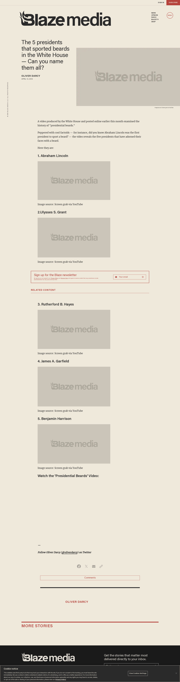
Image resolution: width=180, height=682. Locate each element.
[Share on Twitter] (86, 566)
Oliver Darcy (30, 76)
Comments (90, 578)
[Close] (176, 673)
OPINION (154, 15)
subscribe (173, 2)
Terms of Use (64, 278)
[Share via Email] (94, 566)
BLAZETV (155, 19)
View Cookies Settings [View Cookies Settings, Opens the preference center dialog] (137, 673)
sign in (161, 2)
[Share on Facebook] (79, 566)
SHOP (153, 22)
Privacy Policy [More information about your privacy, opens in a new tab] (60, 679)
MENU (170, 15)
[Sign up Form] (129, 277)
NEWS (153, 13)
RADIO (153, 17)
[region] (90, 673)
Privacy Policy (54, 278)
